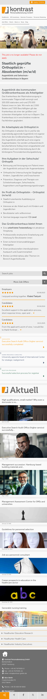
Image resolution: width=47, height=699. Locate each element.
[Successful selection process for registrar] (23, 374)
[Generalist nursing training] (23, 617)
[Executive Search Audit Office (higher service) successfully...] (23, 442)
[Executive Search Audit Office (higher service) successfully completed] (23, 343)
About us (17, 22)
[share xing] (14, 695)
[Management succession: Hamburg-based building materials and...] (23, 479)
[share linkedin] (42, 695)
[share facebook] (23, 695)
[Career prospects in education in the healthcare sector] (23, 590)
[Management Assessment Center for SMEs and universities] (23, 511)
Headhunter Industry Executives (16, 644)
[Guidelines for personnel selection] (23, 538)
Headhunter (5, 17)
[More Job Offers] (23, 282)
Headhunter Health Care (13, 639)
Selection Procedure (26, 17)
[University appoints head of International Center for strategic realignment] (23, 359)
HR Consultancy (14, 17)
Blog (26, 22)
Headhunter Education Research (16, 633)
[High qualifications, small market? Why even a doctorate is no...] (23, 410)
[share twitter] (33, 695)
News (22, 22)
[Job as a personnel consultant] (23, 563)
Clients (11, 22)
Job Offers (5, 22)
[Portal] (24, 11)
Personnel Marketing (40, 17)
